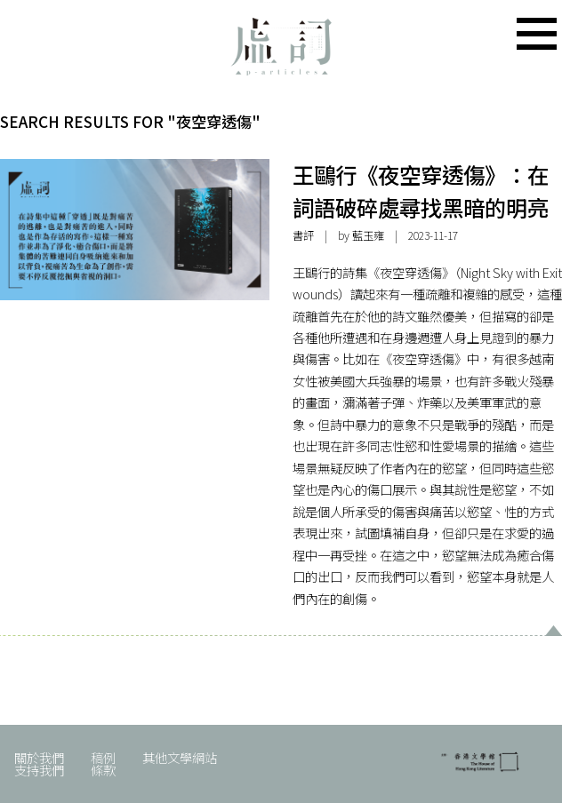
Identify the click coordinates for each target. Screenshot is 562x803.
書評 (303, 235)
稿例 (103, 757)
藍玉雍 (368, 235)
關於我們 (39, 757)
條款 (103, 769)
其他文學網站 (179, 757)
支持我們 (39, 769)
